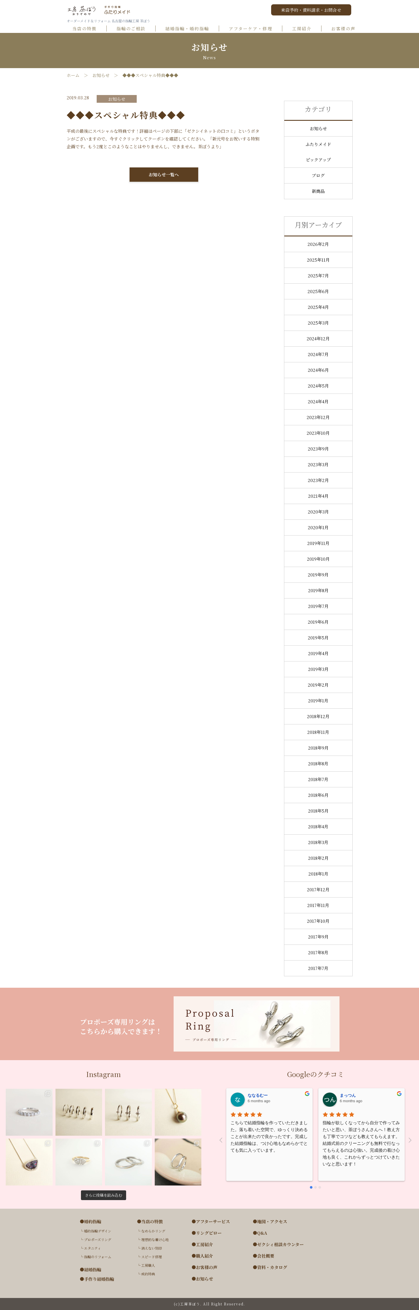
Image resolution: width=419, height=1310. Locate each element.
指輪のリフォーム (97, 1256)
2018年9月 (318, 748)
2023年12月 (318, 417)
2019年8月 (318, 590)
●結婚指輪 (90, 1269)
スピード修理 (151, 1256)
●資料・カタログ (270, 1267)
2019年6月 (318, 622)
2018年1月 (318, 874)
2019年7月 (318, 606)
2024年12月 (318, 338)
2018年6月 (318, 795)
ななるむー (258, 1095)
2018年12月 (318, 716)
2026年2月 (318, 244)
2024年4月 (318, 401)
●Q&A (260, 1233)
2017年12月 (318, 889)
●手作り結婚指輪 (97, 1279)
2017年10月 (318, 921)
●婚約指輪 (90, 1221)
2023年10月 (318, 433)
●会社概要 (263, 1255)
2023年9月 (318, 449)
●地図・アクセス (270, 1221)
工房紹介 (304, 28)
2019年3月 (318, 669)
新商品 (318, 191)
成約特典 (148, 1273)
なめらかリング (153, 1230)
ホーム (73, 75)
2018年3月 (318, 842)
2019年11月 (318, 543)
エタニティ (92, 1248)
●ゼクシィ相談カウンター (278, 1244)
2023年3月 (318, 464)
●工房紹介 (202, 1244)
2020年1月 (318, 527)
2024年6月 (318, 370)
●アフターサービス (211, 1221)
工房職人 (148, 1265)
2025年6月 (318, 291)
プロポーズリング (97, 1239)
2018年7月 (318, 779)
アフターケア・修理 (253, 28)
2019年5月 (318, 638)
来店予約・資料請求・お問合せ (311, 10)
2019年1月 (318, 701)
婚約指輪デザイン (97, 1230)
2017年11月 (318, 905)
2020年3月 (318, 512)
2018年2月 (318, 858)
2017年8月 (318, 952)
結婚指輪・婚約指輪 (189, 28)
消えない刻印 (151, 1248)
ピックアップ (318, 160)
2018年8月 (318, 763)
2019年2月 (318, 685)
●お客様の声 (204, 1267)
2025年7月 (318, 275)
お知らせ (101, 75)
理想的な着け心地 (155, 1239)
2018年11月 (318, 732)
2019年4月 (318, 653)
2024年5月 (318, 386)
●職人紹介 (202, 1255)
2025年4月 (318, 307)
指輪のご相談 (133, 28)
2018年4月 (318, 826)
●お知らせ (202, 1278)
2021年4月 (318, 496)
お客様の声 (345, 28)
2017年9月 (318, 937)
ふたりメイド (318, 144)
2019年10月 (318, 559)
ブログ (318, 175)
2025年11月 (318, 260)
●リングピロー (207, 1233)
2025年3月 (318, 323)
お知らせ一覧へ (164, 174)
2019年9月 (318, 575)
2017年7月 (318, 968)
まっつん (348, 1095)
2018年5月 (318, 811)
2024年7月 (318, 354)
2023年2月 (318, 480)
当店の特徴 (87, 28)
